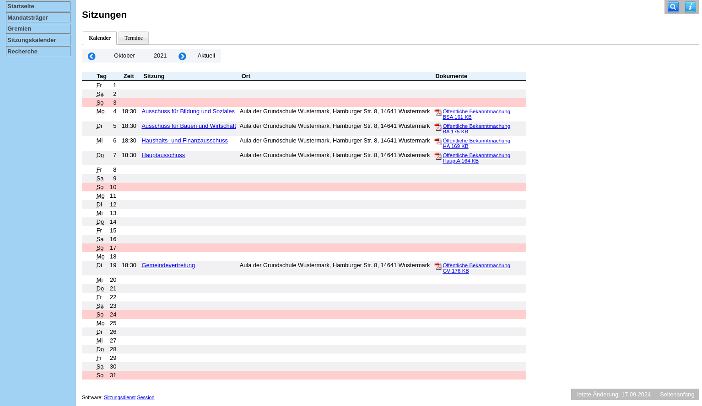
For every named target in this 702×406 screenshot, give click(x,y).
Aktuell (206, 55)
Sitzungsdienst (119, 397)
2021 (160, 55)
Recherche (22, 51)
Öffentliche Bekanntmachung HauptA (476, 158)
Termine (133, 38)
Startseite (20, 6)
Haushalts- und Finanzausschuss (184, 140)
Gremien (19, 28)
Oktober (124, 55)
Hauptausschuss (163, 155)
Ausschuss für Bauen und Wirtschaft (188, 125)
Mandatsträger (27, 17)
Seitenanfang (677, 394)
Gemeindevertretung (168, 265)
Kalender (100, 38)
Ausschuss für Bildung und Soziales (187, 111)
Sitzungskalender (31, 40)
